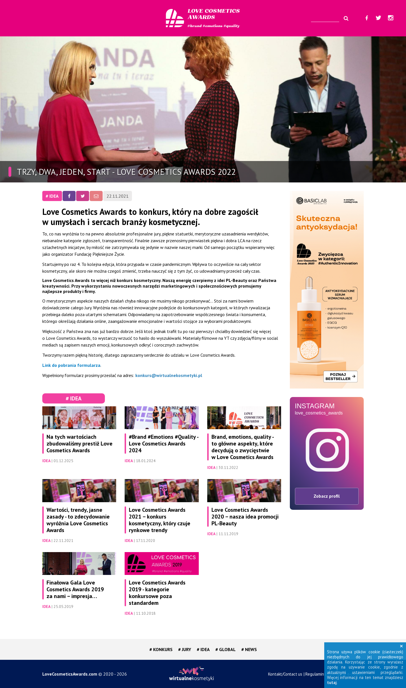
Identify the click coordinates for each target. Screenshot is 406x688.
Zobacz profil (327, 496)
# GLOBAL (225, 649)
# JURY (184, 649)
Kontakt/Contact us (285, 674)
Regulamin (314, 674)
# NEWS (249, 649)
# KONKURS (161, 649)
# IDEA (52, 196)
